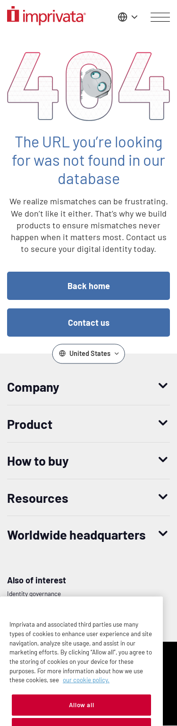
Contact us (89, 322)
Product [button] (29, 423)
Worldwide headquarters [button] (76, 534)
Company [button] (33, 386)
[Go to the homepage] (46, 17)
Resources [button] (37, 497)
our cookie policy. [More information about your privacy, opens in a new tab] (86, 692)
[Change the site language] (126, 17)
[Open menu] (160, 17)
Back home (88, 286)
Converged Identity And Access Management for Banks (81, 608)
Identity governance (34, 593)
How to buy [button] (38, 460)
